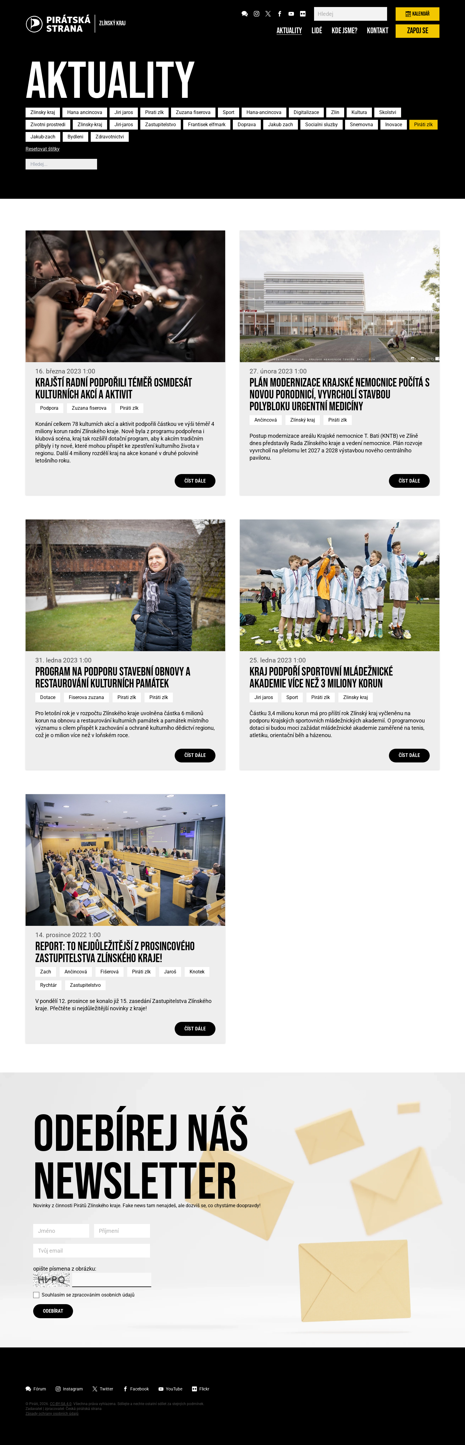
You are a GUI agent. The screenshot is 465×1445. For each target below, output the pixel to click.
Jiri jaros (123, 112)
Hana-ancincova (263, 112)
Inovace (393, 124)
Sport (228, 112)
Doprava (247, 124)
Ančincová (265, 420)
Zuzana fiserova (193, 112)
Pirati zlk (154, 112)
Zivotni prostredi (47, 124)
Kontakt (377, 31)
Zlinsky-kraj (90, 124)
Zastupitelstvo (160, 124)
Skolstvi (387, 112)
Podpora (49, 408)
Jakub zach (280, 124)
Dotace (47, 697)
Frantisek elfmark (207, 124)
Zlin (335, 112)
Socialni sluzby (321, 124)
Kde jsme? (344, 31)
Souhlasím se (88, 1295)
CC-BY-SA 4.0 (61, 1404)
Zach (45, 972)
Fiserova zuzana (86, 697)
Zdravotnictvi (110, 137)
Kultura (359, 112)
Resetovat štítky (43, 149)
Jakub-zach (42, 137)
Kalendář (417, 14)
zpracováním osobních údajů (103, 1295)
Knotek (197, 972)
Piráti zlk (423, 124)
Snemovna (361, 124)
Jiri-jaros (123, 124)
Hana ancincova (84, 112)
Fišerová (109, 972)
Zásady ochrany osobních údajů (52, 1413)
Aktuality (289, 31)
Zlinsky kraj (42, 112)
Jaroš (170, 972)
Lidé (317, 31)
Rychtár (48, 985)
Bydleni (75, 137)
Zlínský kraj (302, 420)
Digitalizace (306, 112)
